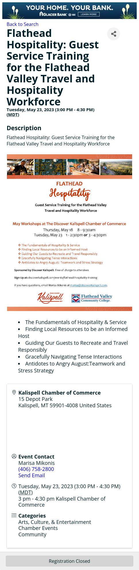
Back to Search (22, 24)
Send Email (31, 475)
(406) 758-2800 (36, 468)
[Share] (113, 33)
